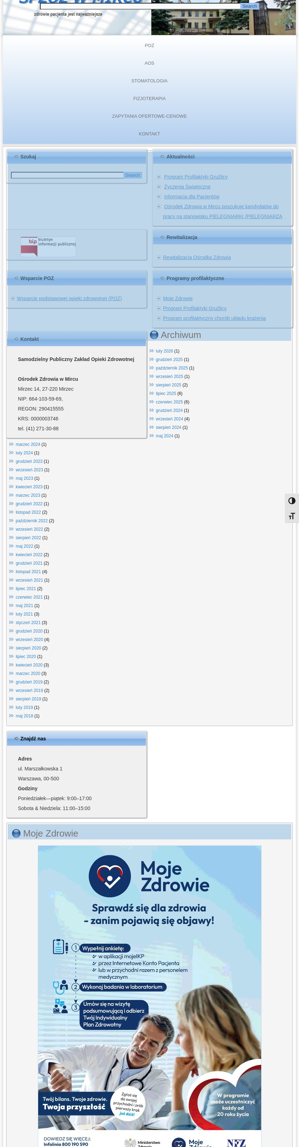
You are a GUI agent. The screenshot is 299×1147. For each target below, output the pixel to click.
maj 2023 (24, 478)
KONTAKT (149, 133)
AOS (149, 63)
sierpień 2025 (168, 385)
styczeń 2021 (28, 622)
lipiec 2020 (26, 656)
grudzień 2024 (169, 410)
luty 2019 (24, 707)
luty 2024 (24, 452)
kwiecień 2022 (29, 554)
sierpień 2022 (28, 537)
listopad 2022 (28, 512)
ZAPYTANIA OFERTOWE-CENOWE (149, 116)
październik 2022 (32, 520)
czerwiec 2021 (29, 597)
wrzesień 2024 (169, 419)
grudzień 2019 (29, 682)
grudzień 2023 (29, 461)
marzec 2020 (28, 673)
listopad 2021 (28, 571)
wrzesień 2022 (29, 529)
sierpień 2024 (168, 427)
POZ (149, 45)
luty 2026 (164, 351)
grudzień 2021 (29, 563)
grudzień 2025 (169, 359)
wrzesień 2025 (169, 376)
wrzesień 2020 (29, 639)
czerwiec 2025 (169, 402)
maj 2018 (24, 716)
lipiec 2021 (26, 588)
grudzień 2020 (29, 631)
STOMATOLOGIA (149, 80)
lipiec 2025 (166, 393)
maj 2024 (164, 435)
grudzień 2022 (29, 503)
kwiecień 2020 (29, 665)
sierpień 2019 (28, 699)
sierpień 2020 (28, 648)
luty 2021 (24, 614)
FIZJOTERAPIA (149, 98)
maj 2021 (24, 605)
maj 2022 (24, 546)
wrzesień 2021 (29, 580)
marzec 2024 (28, 444)
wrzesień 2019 (29, 690)
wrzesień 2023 (29, 469)
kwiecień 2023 (29, 486)
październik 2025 (172, 368)
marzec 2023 (28, 495)
